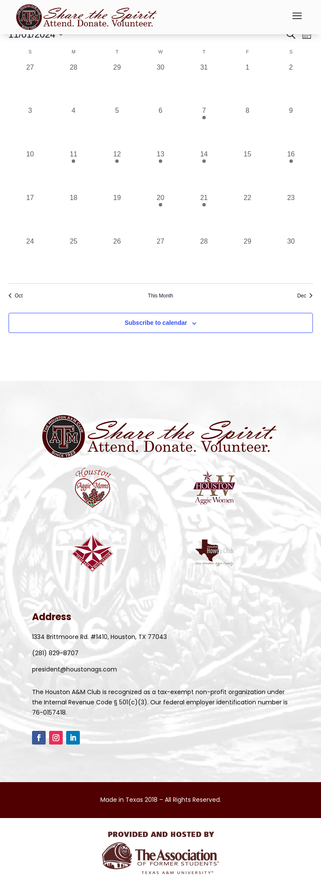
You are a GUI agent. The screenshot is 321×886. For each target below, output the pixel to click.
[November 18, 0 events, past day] (73, 214)
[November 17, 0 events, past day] (30, 214)
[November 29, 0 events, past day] (247, 258)
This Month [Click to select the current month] (160, 296)
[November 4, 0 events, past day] (73, 127)
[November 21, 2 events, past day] (204, 214)
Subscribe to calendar (156, 322)
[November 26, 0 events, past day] (117, 258)
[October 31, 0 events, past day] (204, 84)
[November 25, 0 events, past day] (73, 258)
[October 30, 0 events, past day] (160, 84)
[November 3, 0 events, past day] (30, 127)
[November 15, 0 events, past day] (247, 171)
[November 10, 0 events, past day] (30, 171)
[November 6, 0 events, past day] (160, 127)
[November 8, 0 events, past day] (247, 127)
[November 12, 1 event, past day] (117, 171)
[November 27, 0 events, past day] (160, 258)
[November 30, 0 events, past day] (291, 258)
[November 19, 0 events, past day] (117, 214)
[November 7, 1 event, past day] (204, 127)
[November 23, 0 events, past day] (291, 214)
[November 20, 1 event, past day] (160, 214)
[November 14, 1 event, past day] (204, 171)
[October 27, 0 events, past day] (30, 84)
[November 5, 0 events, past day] (117, 127)
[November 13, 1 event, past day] (160, 171)
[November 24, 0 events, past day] (30, 258)
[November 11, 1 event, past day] (73, 171)
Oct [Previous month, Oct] (16, 296)
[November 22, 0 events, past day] (247, 214)
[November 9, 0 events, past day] (291, 127)
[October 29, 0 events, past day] (117, 84)
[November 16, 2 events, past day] (291, 171)
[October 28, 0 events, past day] (73, 84)
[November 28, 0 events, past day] (204, 258)
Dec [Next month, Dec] (304, 296)
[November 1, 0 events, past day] (247, 84)
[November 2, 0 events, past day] (291, 84)
